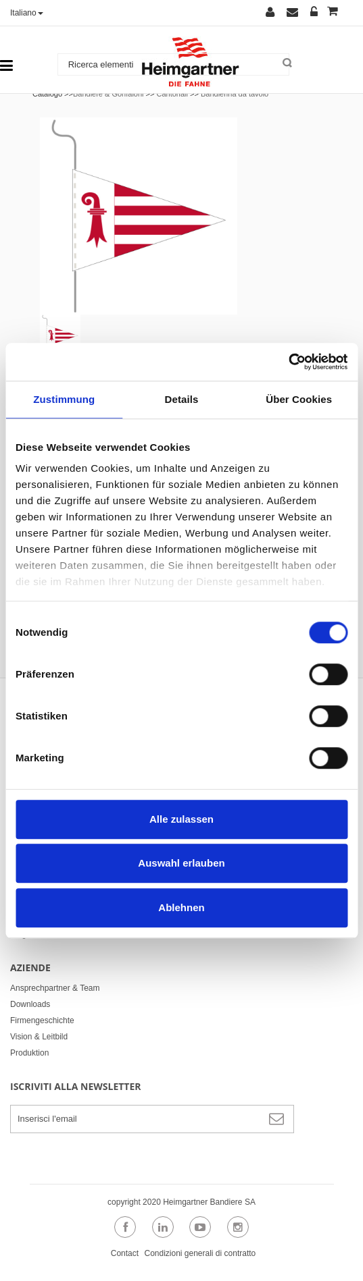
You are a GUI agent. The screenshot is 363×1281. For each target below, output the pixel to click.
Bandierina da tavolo (234, 94)
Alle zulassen (181, 819)
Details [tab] (182, 399)
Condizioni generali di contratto (200, 1253)
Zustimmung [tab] (64, 399)
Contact (125, 1253)
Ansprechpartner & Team (55, 988)
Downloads (30, 1004)
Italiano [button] (26, 13)
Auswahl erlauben (181, 863)
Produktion (29, 1053)
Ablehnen (181, 907)
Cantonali (171, 94)
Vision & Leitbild (39, 1036)
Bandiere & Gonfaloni (108, 94)
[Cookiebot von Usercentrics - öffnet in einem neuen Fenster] (288, 362)
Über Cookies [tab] (299, 399)
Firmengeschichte (42, 1020)
